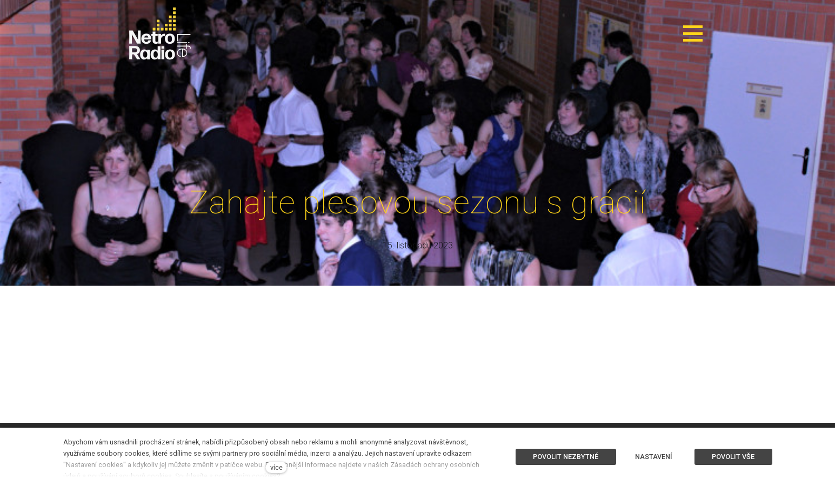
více (276, 467)
